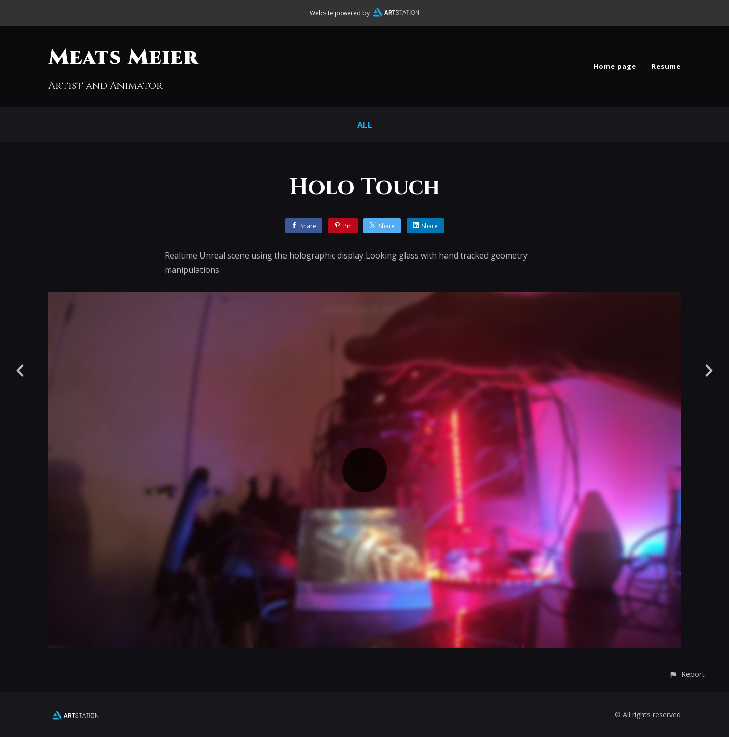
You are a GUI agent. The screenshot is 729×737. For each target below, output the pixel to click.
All (364, 124)
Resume (666, 66)
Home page (614, 66)
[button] (687, 674)
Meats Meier (123, 57)
